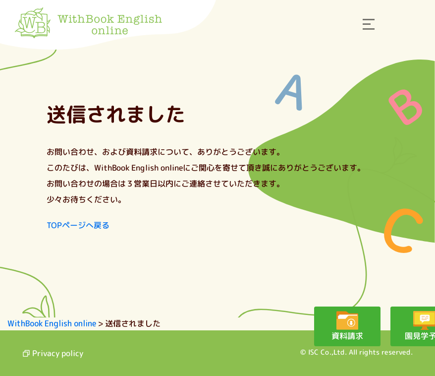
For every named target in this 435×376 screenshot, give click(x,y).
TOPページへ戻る (78, 225)
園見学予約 (390, 335)
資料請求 (306, 335)
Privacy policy (52, 353)
